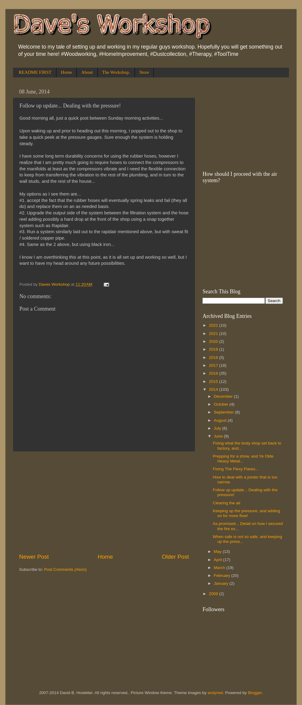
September (224, 412)
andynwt (215, 692)
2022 (214, 325)
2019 (214, 349)
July (218, 428)
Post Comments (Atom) (65, 569)
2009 (214, 593)
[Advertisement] (104, 502)
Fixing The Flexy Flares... (236, 469)
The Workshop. (116, 72)
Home (66, 72)
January (222, 583)
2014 (214, 389)
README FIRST (35, 72)
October (222, 404)
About (87, 72)
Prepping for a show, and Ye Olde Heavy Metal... (243, 458)
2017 (214, 365)
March (220, 567)
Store (144, 72)
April (218, 559)
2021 (214, 333)
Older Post (175, 556)
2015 (214, 381)
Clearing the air (227, 503)
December (224, 396)
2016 (214, 373)
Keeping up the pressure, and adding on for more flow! (246, 513)
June (219, 436)
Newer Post (34, 556)
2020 (214, 341)
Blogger (255, 692)
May (218, 551)
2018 (214, 357)
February (222, 575)
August (221, 420)
